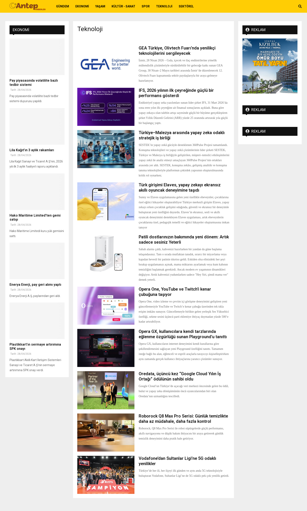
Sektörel (186, 6)
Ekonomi (82, 6)
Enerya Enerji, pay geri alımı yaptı (35, 285)
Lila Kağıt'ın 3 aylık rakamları (32, 150)
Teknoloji (164, 6)
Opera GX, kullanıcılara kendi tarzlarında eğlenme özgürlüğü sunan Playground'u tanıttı (183, 334)
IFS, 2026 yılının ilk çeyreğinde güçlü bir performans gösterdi (176, 93)
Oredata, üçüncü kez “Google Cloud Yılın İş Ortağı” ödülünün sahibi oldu (180, 376)
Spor (146, 6)
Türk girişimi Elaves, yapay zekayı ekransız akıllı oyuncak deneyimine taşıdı (180, 187)
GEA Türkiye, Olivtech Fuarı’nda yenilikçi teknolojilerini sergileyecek (177, 50)
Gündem (62, 6)
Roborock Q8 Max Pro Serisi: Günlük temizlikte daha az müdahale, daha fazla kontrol (183, 418)
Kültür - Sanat (123, 6)
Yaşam (100, 6)
